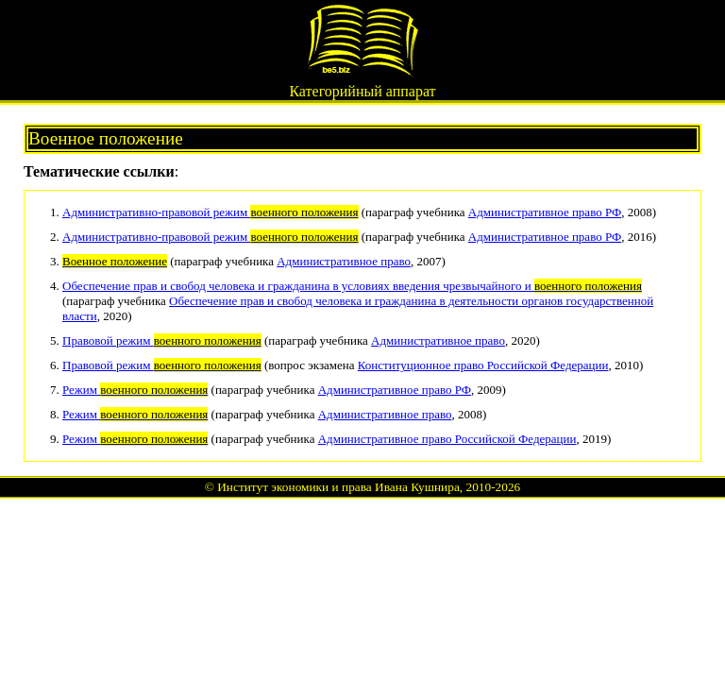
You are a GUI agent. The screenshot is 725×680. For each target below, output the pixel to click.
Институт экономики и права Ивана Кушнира (338, 487)
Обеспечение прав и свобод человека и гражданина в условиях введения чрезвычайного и (352, 286)
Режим (135, 389)
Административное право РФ (544, 212)
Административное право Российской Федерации (447, 439)
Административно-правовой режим (210, 212)
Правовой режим (161, 340)
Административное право (344, 261)
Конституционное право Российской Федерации (483, 365)
